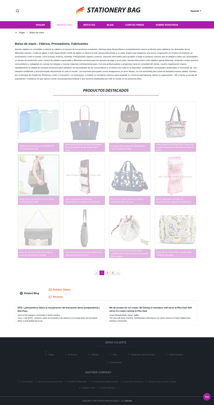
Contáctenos (134, 25)
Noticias (89, 25)
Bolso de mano (37, 32)
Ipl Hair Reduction (106, 388)
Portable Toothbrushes (76, 382)
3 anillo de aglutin (74, 53)
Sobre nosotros (167, 25)
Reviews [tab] (56, 297)
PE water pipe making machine (104, 382)
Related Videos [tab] (60, 289)
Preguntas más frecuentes (144, 354)
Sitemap (128, 401)
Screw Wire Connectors (132, 382)
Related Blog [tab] (29, 293)
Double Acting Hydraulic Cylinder (161, 382)
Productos (64, 25)
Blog (110, 25)
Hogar (40, 25)
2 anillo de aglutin (39, 53)
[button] (17, 11)
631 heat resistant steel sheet (49, 382)
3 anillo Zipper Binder (57, 53)
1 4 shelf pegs (26, 382)
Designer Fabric (87, 388)
